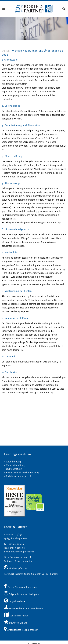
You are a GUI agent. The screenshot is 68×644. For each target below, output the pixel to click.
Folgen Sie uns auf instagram (21, 594)
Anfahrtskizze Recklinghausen (21, 629)
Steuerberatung (13, 461)
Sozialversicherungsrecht (18, 476)
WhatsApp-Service (15, 568)
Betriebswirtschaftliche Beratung (22, 472)
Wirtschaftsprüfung (15, 465)
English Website (14, 601)
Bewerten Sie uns (15, 622)
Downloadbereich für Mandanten (23, 608)
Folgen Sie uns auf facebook (20, 587)
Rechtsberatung (14, 469)
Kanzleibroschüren (16, 615)
